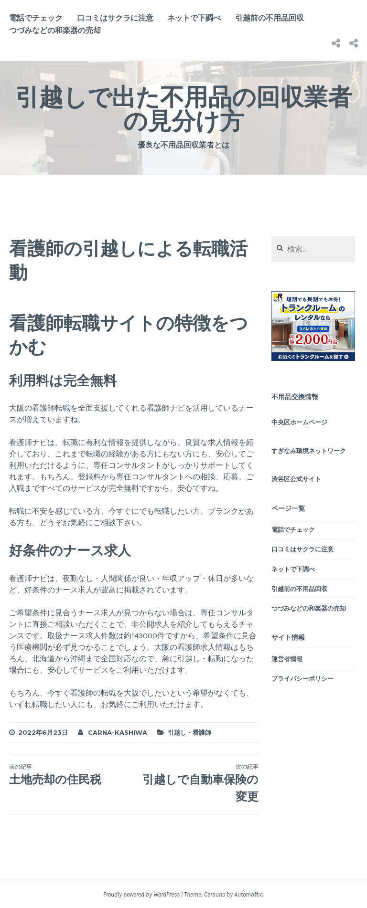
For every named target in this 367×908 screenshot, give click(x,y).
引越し (177, 732)
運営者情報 (286, 659)
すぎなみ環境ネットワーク (308, 450)
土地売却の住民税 (71, 774)
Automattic (248, 894)
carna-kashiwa (117, 732)
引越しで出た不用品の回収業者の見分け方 (183, 109)
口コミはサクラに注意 (115, 17)
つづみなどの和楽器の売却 (55, 30)
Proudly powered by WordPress (141, 894)
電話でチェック (36, 17)
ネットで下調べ (194, 17)
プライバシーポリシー (302, 678)
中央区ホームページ (299, 422)
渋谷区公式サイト (296, 479)
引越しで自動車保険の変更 (196, 782)
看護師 (202, 732)
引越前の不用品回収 (269, 17)
